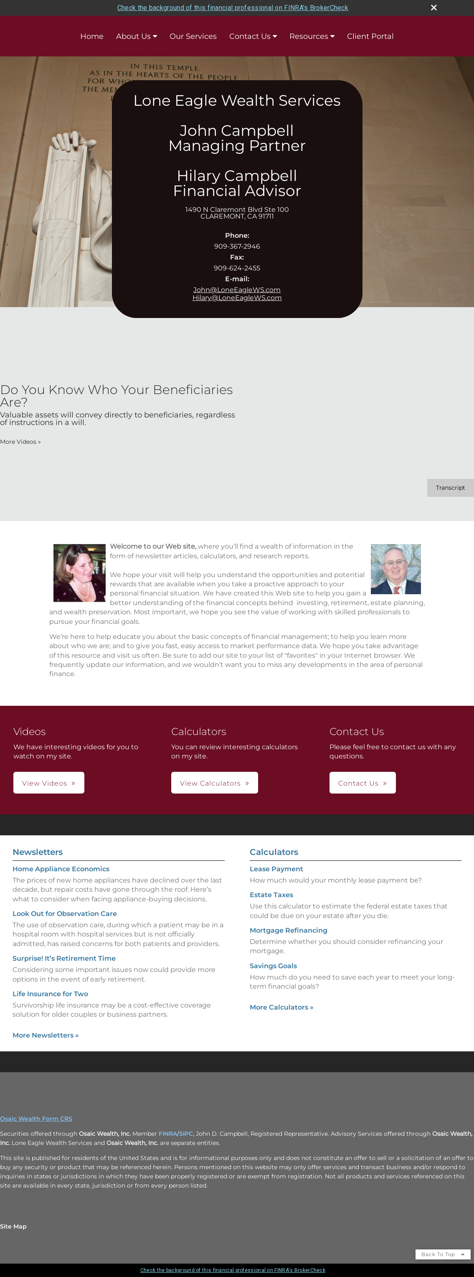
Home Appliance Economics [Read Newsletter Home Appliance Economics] (61, 869)
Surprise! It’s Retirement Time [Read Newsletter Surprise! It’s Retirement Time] (64, 958)
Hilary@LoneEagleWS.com (237, 298)
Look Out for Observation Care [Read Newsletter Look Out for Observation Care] (65, 914)
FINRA (168, 1133)
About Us (133, 36)
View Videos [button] (44, 783)
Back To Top (443, 1254)
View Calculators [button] (210, 783)
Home (92, 36)
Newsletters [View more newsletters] (38, 852)
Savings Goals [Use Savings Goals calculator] (273, 966)
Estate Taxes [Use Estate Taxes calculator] (271, 895)
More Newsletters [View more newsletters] (46, 1035)
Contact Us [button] (358, 783)
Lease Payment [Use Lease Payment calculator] (276, 869)
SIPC (186, 1133)
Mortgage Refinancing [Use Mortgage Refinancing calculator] (288, 930)
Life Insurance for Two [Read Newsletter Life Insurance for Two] (50, 994)
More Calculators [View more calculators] (282, 1007)
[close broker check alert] (434, 7)
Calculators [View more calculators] (274, 852)
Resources (308, 36)
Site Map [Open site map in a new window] (13, 1226)
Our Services (193, 36)
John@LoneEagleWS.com (237, 290)
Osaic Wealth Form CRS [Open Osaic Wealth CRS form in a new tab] (36, 1118)
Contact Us (250, 36)
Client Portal (370, 36)
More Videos (20, 442)
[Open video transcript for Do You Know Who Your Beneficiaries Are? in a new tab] (450, 488)
